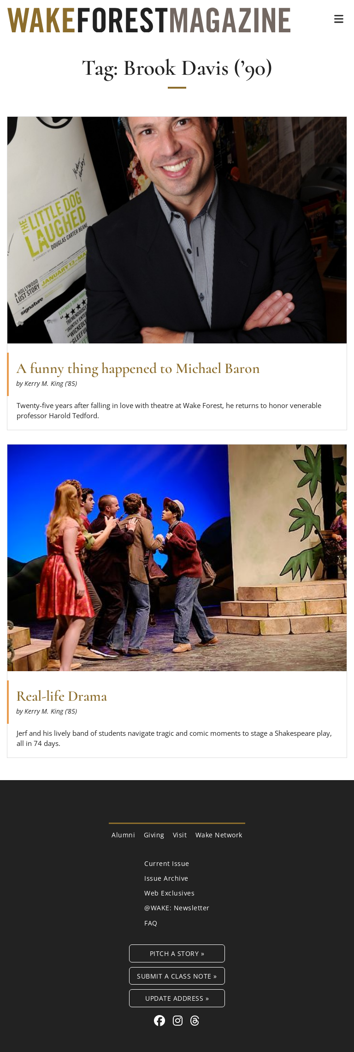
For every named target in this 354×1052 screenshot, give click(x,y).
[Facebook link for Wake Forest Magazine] (161, 1020)
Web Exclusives (169, 893)
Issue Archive (166, 878)
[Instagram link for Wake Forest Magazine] (179, 1020)
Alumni (123, 834)
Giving (154, 834)
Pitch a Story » (177, 953)
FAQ (151, 923)
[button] (338, 18)
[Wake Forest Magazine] (148, 25)
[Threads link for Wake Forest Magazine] (195, 1020)
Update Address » (177, 998)
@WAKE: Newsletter (177, 907)
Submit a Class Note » (177, 976)
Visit (180, 834)
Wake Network (218, 834)
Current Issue (166, 863)
